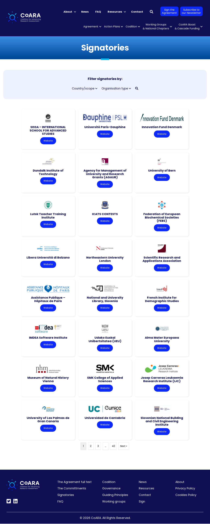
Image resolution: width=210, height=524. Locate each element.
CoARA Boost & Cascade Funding (187, 26)
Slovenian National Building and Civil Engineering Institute (162, 421)
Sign (142, 502)
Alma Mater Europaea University (162, 339)
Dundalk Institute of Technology (48, 172)
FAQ (98, 12)
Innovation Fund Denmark (162, 127)
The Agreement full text (74, 482)
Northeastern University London (105, 259)
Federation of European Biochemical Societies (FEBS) (161, 217)
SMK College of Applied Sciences (105, 379)
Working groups (114, 502)
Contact (137, 12)
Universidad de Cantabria (105, 418)
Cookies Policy (185, 495)
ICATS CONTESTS (105, 214)
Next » (123, 446)
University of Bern (162, 170)
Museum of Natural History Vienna (48, 379)
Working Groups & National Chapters (156, 26)
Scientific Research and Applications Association (162, 259)
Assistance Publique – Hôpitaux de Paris (48, 299)
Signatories (65, 495)
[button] (75, 12)
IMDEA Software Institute (48, 338)
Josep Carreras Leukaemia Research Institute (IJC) (162, 379)
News (85, 12)
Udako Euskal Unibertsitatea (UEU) (105, 339)
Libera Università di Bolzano (48, 258)
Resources (115, 12)
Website (48, 140)
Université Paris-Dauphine (105, 127)
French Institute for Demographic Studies (162, 299)
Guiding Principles (115, 495)
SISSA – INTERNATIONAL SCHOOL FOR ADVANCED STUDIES (48, 130)
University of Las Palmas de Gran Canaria (48, 420)
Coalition (131, 26)
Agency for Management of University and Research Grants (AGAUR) (105, 173)
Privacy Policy (185, 489)
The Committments (71, 489)
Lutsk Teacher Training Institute (48, 215)
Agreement (90, 26)
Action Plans (112, 26)
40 (113, 446)
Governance (111, 489)
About (67, 12)
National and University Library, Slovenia (105, 299)
